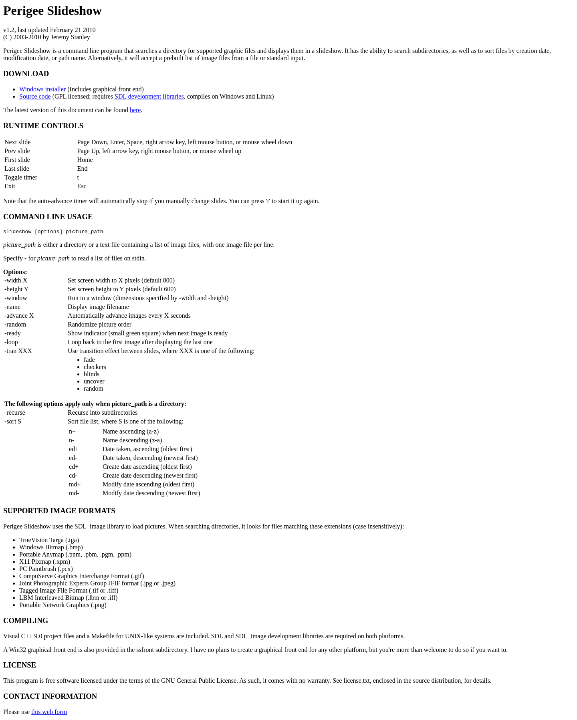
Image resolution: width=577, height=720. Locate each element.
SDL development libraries (149, 96)
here (135, 110)
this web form (49, 713)
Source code (35, 96)
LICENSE (19, 666)
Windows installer (42, 89)
